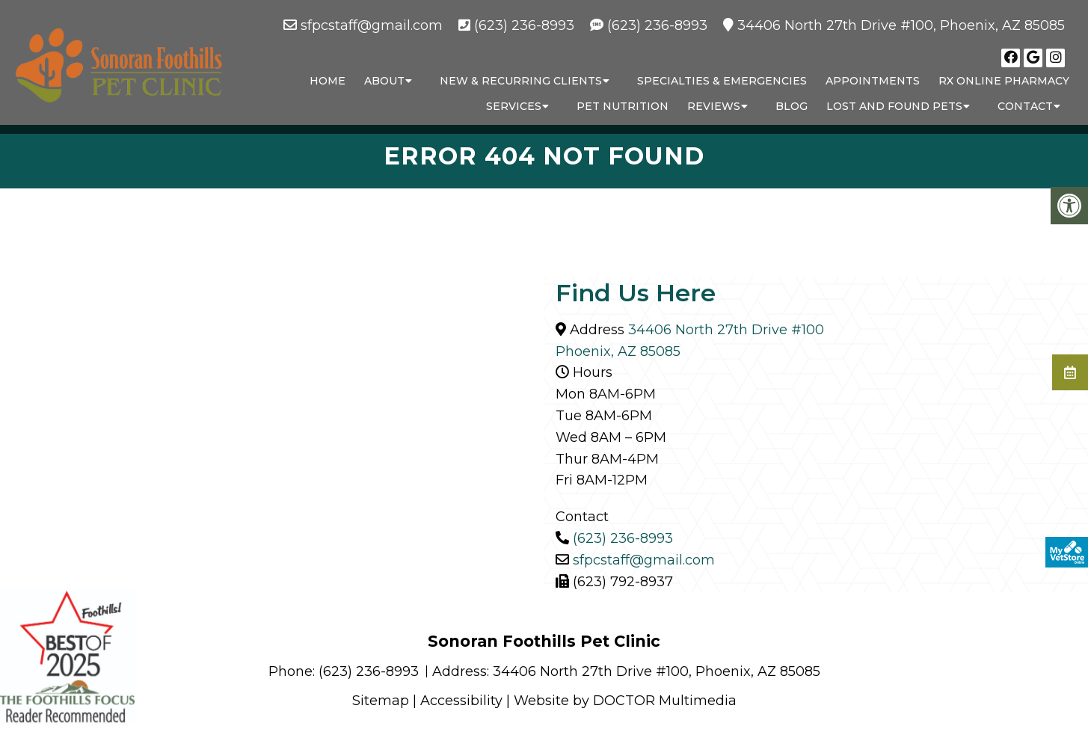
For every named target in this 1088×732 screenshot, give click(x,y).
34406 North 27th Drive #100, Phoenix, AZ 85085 (901, 25)
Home (327, 80)
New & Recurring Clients (521, 80)
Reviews (713, 106)
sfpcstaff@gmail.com (372, 25)
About (384, 80)
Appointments (873, 80)
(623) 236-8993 (524, 25)
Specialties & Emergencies (722, 80)
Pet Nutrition (623, 106)
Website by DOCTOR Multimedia (625, 700)
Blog (791, 106)
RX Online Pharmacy (1003, 80)
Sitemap (380, 700)
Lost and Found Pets (894, 106)
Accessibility (461, 700)
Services (513, 106)
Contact (1025, 106)
